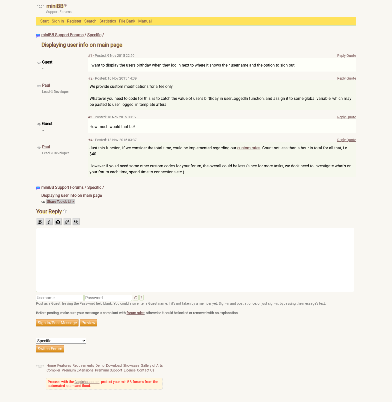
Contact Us (145, 370)
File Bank (127, 21)
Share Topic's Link (60, 202)
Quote (351, 56)
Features (64, 365)
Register (74, 21)
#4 (90, 140)
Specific (94, 35)
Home (51, 365)
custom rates (248, 148)
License (130, 370)
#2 (90, 78)
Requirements (83, 365)
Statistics (108, 21)
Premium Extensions (78, 370)
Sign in (58, 21)
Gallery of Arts (152, 365)
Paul (46, 85)
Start (44, 21)
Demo (100, 365)
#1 (90, 56)
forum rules (135, 313)
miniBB (55, 6)
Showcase (131, 365)
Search (90, 21)
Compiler (53, 370)
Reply (341, 56)
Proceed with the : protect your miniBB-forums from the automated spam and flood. (103, 384)
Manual (145, 21)
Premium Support (108, 370)
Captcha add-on (87, 382)
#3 (90, 117)
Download (114, 365)
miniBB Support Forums (62, 35)
